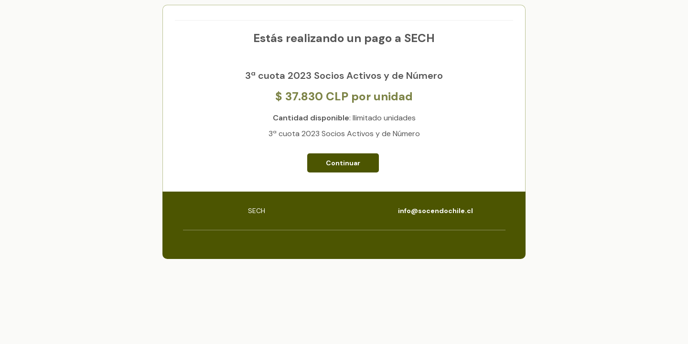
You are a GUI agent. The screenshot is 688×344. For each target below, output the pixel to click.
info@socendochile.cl (435, 210)
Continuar (343, 163)
